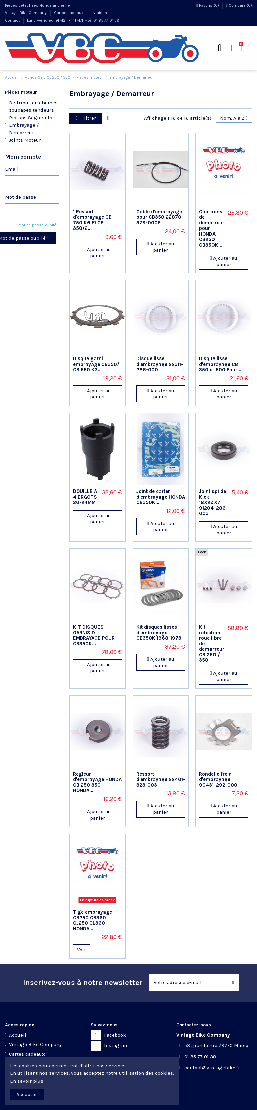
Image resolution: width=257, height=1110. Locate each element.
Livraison (99, 12)
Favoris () (208, 5)
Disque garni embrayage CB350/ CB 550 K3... (96, 364)
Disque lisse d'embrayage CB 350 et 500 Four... (220, 364)
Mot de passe (20, 197)
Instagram (116, 1045)
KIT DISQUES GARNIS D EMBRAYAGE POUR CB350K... (94, 635)
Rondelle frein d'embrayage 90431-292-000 (218, 779)
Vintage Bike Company (26, 12)
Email (12, 169)
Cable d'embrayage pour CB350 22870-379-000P (159, 217)
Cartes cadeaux (69, 12)
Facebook (115, 1035)
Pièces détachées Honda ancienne (38, 5)
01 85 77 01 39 (200, 1057)
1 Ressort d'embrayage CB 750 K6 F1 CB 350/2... (92, 220)
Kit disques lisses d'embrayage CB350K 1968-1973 (158, 632)
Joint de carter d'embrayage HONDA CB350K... (160, 496)
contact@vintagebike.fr (212, 1068)
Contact (13, 20)
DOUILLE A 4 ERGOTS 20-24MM (85, 496)
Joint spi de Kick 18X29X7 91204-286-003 (213, 502)
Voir (81, 949)
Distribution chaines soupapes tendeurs (33, 106)
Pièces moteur (21, 92)
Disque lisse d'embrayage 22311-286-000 (159, 364)
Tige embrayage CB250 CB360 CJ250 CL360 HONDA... (92, 920)
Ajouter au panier (97, 252)
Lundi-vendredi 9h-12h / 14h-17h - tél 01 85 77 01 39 (73, 20)
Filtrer (86, 118)
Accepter (26, 1094)
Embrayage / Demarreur (24, 129)
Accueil (17, 1035)
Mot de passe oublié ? (38, 225)
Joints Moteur (25, 140)
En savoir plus (27, 1081)
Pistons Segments (30, 118)
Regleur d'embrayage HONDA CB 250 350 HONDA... (97, 782)
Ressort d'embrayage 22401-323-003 (160, 779)
